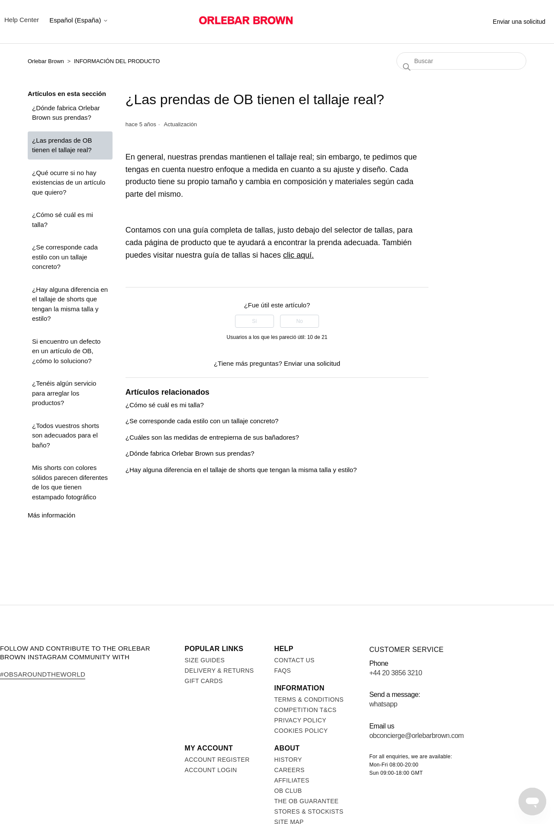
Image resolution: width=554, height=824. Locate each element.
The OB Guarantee (306, 801)
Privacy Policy (300, 720)
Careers (289, 770)
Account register (217, 760)
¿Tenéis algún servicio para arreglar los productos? (64, 393)
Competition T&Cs (305, 710)
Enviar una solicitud (519, 21)
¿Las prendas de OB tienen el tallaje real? (62, 145)
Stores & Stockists (309, 811)
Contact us (294, 660)
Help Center (21, 19)
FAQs (282, 671)
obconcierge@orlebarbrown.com (416, 735)
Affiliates (291, 780)
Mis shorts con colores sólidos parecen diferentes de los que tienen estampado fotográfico (70, 482)
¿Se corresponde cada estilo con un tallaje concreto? (65, 256)
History (288, 760)
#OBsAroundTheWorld (42, 674)
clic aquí (297, 255)
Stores (437, 19)
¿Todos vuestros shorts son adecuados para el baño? (65, 435)
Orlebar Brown (46, 61)
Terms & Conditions (309, 699)
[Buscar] (461, 61)
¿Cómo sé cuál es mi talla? (62, 219)
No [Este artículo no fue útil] (299, 321)
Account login (211, 770)
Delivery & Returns (219, 671)
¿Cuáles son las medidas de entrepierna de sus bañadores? (212, 437)
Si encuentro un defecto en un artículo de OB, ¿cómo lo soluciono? (66, 351)
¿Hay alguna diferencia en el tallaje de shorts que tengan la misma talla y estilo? (70, 304)
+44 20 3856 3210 (395, 673)
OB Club (288, 791)
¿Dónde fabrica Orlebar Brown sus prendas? (66, 112)
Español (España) (78, 20)
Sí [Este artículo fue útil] (254, 321)
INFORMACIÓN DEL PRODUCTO (117, 61)
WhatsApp (383, 704)
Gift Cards (204, 681)
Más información (51, 515)
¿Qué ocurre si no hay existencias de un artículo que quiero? (68, 182)
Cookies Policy (301, 731)
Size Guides (205, 660)
